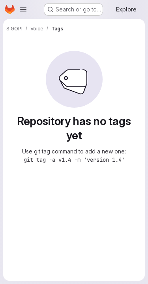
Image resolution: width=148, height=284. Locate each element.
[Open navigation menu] (23, 9)
